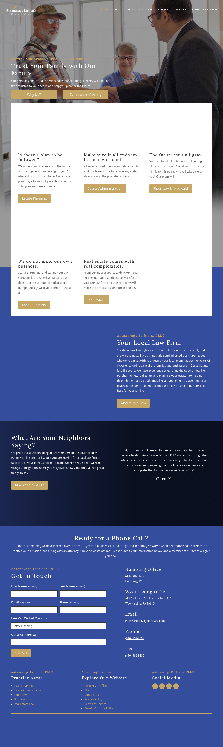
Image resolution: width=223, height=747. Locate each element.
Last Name (72, 586)
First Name (24, 586)
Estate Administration (105, 188)
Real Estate (96, 299)
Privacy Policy (93, 699)
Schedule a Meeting (85, 94)
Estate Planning (34, 198)
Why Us (118, 10)
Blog (195, 10)
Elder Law (20, 695)
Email (20, 602)
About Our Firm (133, 403)
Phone (69, 602)
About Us (133, 10)
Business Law (22, 699)
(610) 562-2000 (134, 638)
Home (104, 10)
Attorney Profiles (96, 686)
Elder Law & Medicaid (170, 188)
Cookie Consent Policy (99, 708)
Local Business (34, 304)
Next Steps (210, 10)
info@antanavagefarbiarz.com (145, 621)
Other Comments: (23, 634)
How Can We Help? (29, 618)
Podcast (182, 10)
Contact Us (92, 695)
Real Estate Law (24, 704)
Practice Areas (158, 10)
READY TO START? (29, 485)
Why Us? (34, 94)
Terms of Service (95, 704)
